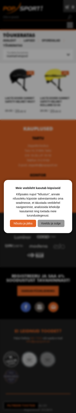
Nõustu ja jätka (23, 223)
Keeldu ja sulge (51, 223)
